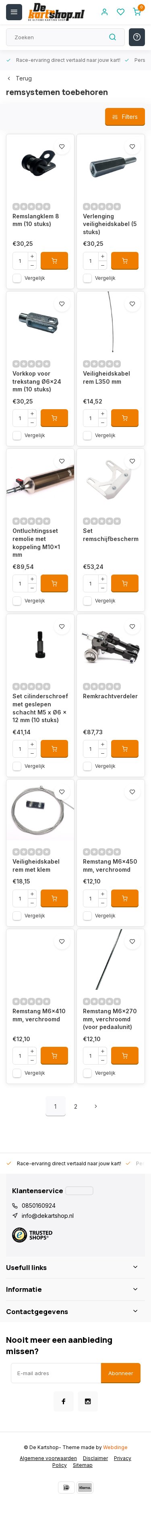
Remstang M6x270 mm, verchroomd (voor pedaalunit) (110, 1019)
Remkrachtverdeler (110, 696)
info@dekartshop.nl (48, 1215)
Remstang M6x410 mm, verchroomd (39, 1015)
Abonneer (120, 1373)
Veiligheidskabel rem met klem (36, 865)
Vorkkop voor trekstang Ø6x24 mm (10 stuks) (36, 381)
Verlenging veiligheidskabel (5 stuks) (110, 224)
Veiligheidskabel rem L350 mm (106, 377)
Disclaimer (95, 1458)
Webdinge (115, 1447)
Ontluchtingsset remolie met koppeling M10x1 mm (36, 542)
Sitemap (83, 1465)
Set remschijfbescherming (111, 534)
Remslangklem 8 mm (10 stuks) (35, 220)
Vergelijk (35, 278)
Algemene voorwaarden (48, 1458)
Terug (19, 78)
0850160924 (39, 1205)
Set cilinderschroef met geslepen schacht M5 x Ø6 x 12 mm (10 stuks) (40, 708)
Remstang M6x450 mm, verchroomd (110, 865)
